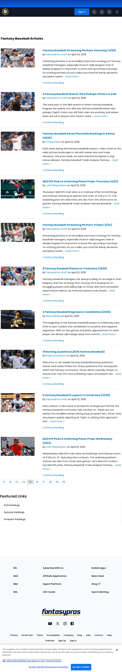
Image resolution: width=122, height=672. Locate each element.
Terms (40, 635)
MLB (15, 576)
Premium (49, 640)
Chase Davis (53, 141)
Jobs (88, 635)
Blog (79, 635)
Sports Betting (100, 592)
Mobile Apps (99, 568)
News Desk (98, 576)
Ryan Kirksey (53, 316)
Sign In (73, 640)
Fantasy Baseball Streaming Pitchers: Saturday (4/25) (79, 50)
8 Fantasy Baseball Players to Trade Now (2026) (75, 268)
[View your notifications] (102, 12)
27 (43, 481)
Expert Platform (52, 584)
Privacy (14, 635)
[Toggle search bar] (109, 12)
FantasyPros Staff (56, 54)
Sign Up (62, 640)
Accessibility (53, 635)
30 (63, 481)
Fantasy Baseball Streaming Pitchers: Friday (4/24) (77, 225)
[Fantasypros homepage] (5, 14)
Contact (99, 635)
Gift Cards (49, 592)
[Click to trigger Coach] (94, 12)
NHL (15, 592)
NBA (15, 584)
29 (57, 481)
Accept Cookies (81, 667)
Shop (96, 584)
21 (4, 481)
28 (50, 481)
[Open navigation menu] (117, 12)
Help (109, 635)
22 (10, 481)
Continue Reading (53, 82)
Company (69, 635)
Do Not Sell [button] (27, 635)
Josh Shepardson (56, 185)
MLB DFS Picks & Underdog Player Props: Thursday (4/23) (80, 181)
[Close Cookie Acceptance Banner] (116, 649)
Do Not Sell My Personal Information (48, 667)
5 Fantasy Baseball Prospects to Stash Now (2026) (76, 395)
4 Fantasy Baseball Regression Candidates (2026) (77, 312)
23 (16, 481)
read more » (72, 76)
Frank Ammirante (56, 355)
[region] (61, 658)
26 (37, 481)
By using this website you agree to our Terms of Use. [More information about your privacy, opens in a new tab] (32, 661)
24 (23, 481)
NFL (15, 568)
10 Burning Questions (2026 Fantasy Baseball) (74, 352)
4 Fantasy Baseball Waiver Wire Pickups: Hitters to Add (79, 94)
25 (30, 481)
